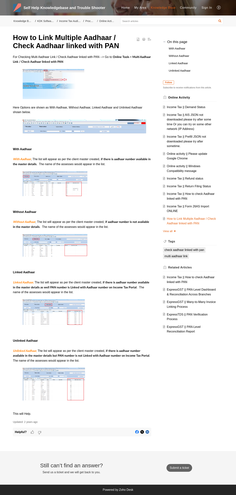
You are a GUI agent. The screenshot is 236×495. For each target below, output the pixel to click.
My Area (140, 7)
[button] (219, 8)
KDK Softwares (46, 21)
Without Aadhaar (179, 55)
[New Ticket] (179, 467)
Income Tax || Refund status (185, 178)
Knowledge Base (163, 7)
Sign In (207, 7)
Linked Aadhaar (178, 63)
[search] (171, 21)
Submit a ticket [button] (179, 467)
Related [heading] (180, 267)
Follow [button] (168, 82)
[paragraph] (82, 235)
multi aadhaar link (176, 256)
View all (169, 231)
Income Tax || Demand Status (186, 107)
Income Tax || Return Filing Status (189, 186)
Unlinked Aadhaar (179, 70)
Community (188, 7)
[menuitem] (125, 8)
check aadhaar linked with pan (184, 249)
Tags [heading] (171, 241)
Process (90, 21)
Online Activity (107, 21)
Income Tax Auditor (70, 21)
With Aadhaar (177, 48)
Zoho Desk (126, 489)
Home (125, 7)
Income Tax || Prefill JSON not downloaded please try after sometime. (186, 141)
